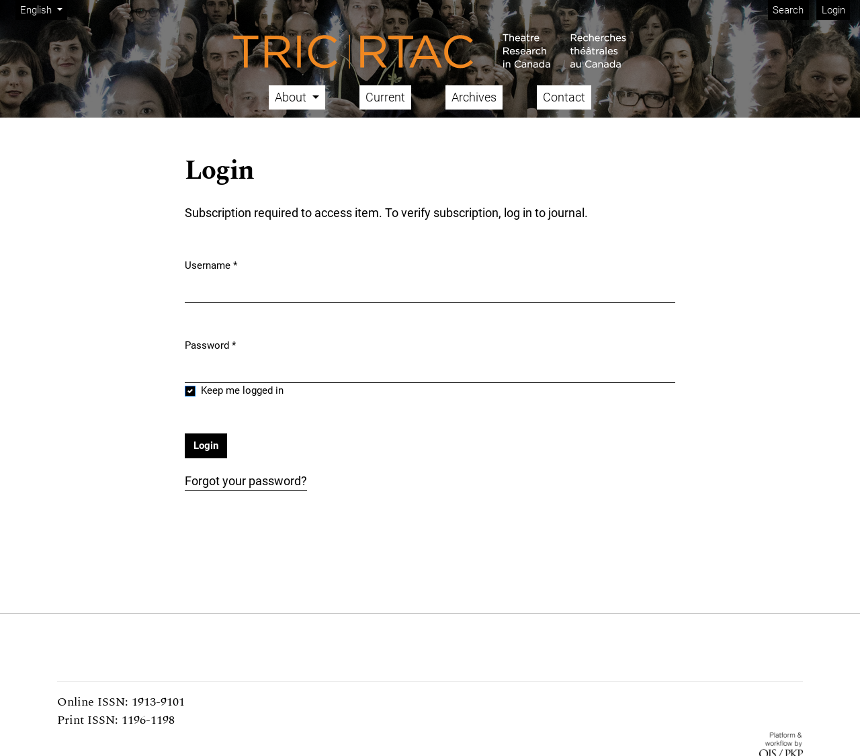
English (43, 9)
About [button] (292, 97)
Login (833, 10)
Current (385, 97)
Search (788, 10)
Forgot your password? (246, 481)
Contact (564, 97)
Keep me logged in (242, 390)
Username (211, 264)
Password (210, 344)
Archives (474, 97)
